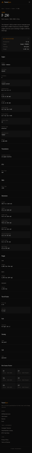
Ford (3, 421)
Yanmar (13, 8)
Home (3, 8)
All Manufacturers (6, 414)
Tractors (7, 8)
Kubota (3, 419)
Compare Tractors (6, 428)
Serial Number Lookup (7, 430)
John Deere (4, 416)
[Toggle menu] (29, 2)
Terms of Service (6, 442)
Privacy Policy (5, 439)
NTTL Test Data (5, 433)
